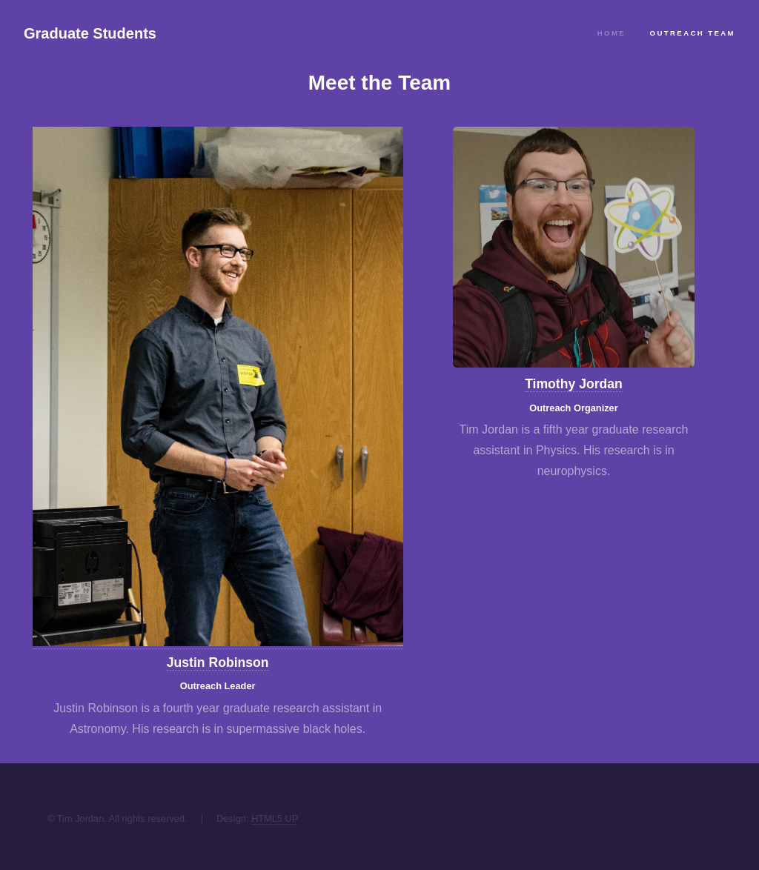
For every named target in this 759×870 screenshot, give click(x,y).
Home (611, 33)
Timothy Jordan (574, 383)
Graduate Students (90, 33)
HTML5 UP (274, 818)
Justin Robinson (218, 662)
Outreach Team (692, 33)
